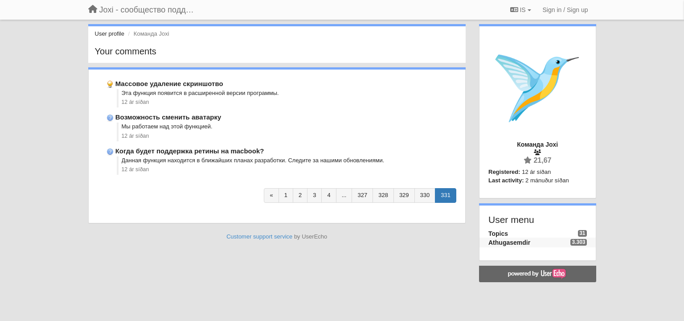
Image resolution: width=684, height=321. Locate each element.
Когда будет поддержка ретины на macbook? (189, 151)
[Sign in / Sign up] (565, 9)
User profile (109, 33)
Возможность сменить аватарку (168, 117)
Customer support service (259, 236)
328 (383, 195)
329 (404, 195)
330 (425, 195)
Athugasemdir (509, 242)
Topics (498, 233)
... (344, 195)
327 (362, 195)
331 (446, 195)
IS (520, 9)
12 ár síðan (135, 102)
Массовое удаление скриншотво (169, 83)
